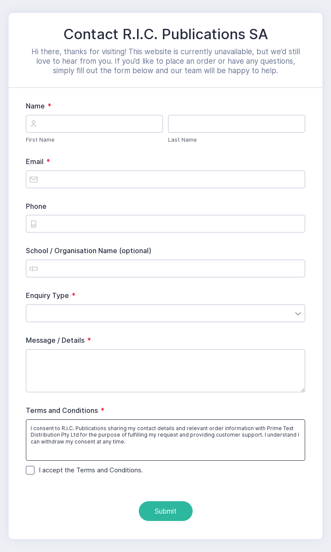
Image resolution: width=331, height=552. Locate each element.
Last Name (182, 139)
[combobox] (165, 313)
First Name (40, 139)
